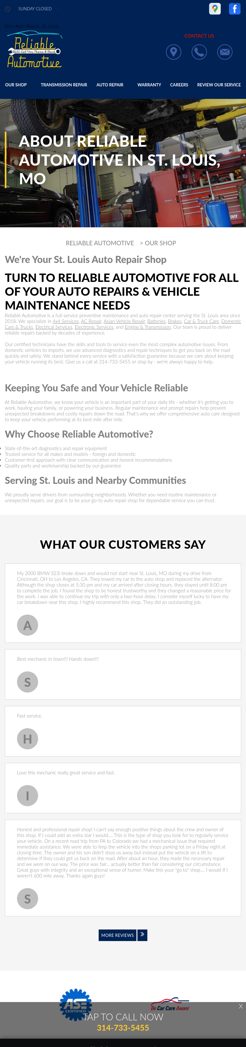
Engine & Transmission (148, 327)
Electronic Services (94, 327)
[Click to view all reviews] (123, 939)
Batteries (156, 321)
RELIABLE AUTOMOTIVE (100, 243)
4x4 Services (66, 321)
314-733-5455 (114, 361)
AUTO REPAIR (109, 84)
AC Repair (91, 321)
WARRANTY (149, 84)
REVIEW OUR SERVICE (219, 84)
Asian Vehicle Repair (124, 321)
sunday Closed (35, 8)
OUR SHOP (16, 84)
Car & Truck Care (201, 321)
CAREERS (179, 84)
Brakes (175, 321)
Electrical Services (54, 327)
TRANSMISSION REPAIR (64, 84)
